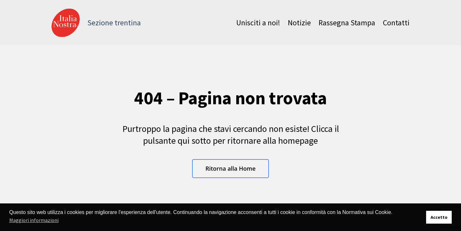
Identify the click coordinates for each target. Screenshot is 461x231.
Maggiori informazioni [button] (34, 220)
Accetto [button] (439, 217)
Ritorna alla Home (231, 168)
